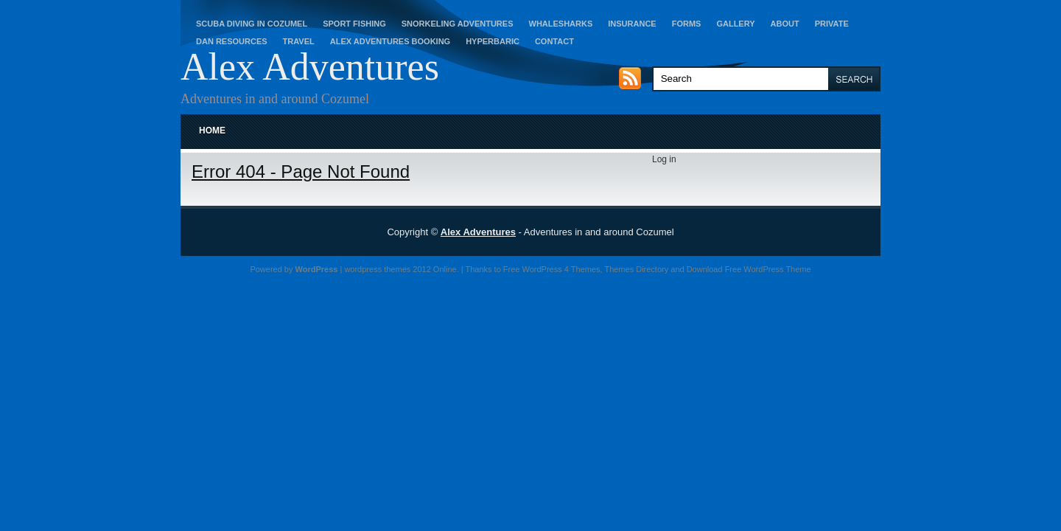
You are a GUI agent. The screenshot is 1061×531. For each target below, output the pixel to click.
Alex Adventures (310, 67)
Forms (686, 23)
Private (832, 23)
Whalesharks (561, 23)
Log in (664, 159)
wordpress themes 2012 (387, 269)
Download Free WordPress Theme (749, 269)
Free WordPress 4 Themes (551, 269)
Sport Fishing (354, 23)
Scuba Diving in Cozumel (251, 23)
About (785, 23)
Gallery (735, 23)
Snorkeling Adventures (458, 23)
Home (212, 130)
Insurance (632, 23)
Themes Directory (636, 269)
